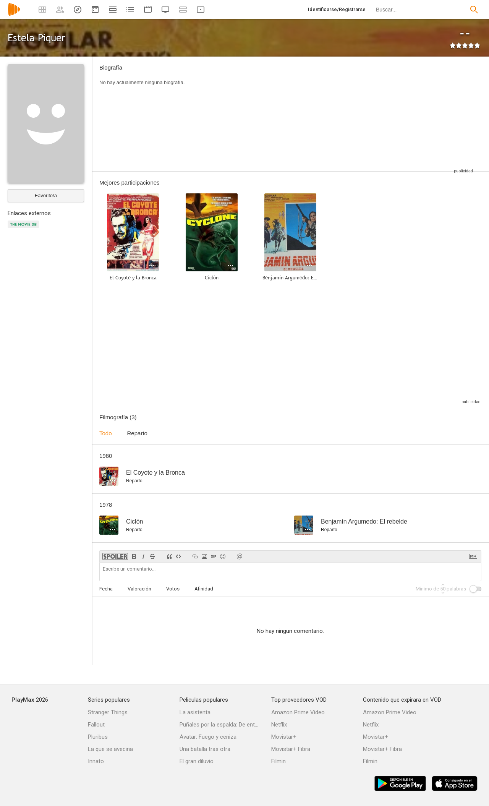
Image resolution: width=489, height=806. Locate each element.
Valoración (139, 589)
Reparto (137, 433)
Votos (173, 589)
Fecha (106, 589)
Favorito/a (46, 195)
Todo (105, 433)
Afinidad (203, 589)
